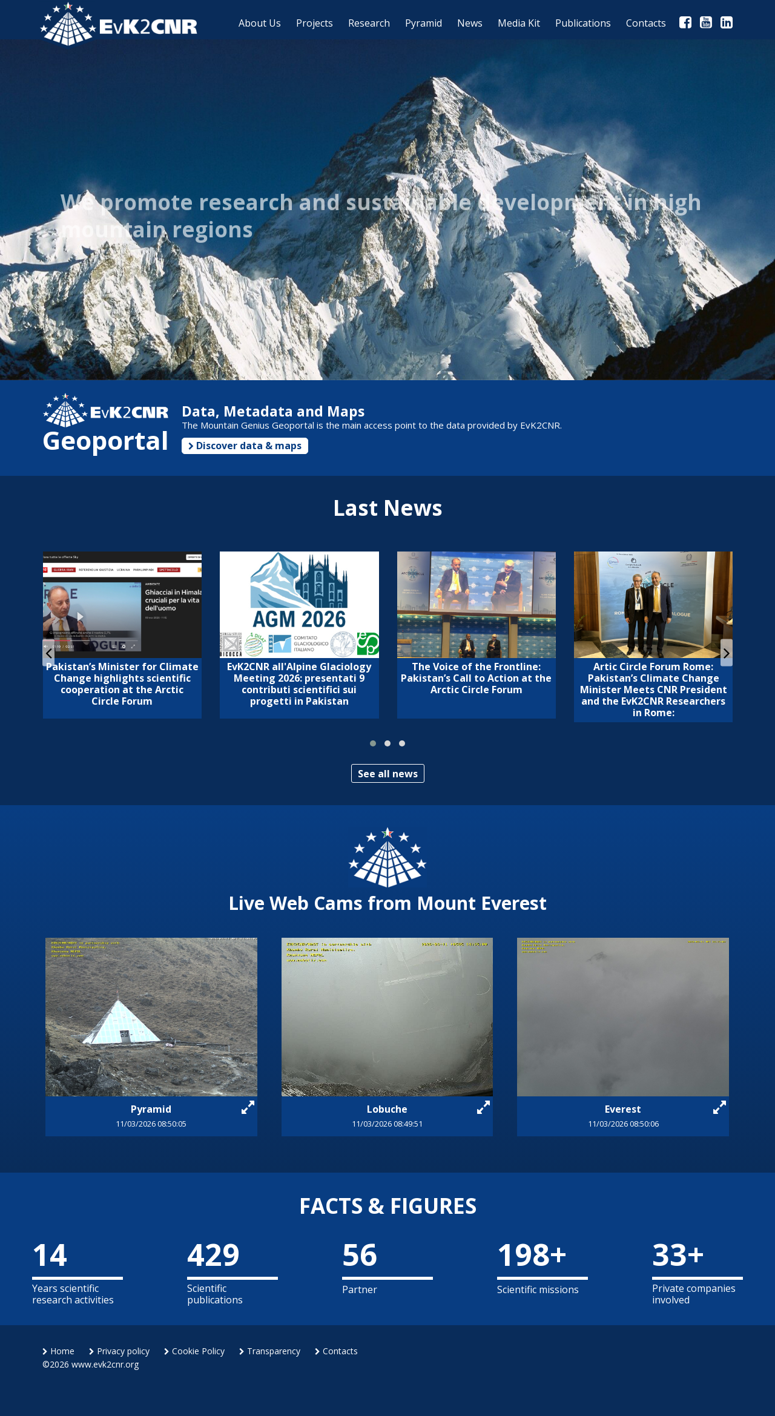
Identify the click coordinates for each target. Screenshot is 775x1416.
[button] (373, 743)
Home (58, 1351)
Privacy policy (119, 1351)
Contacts (336, 1351)
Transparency (269, 1351)
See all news (388, 773)
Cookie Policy (194, 1351)
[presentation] (48, 652)
